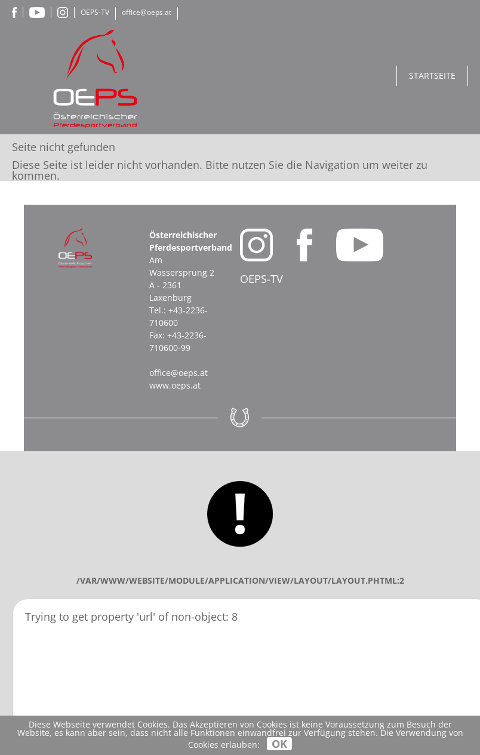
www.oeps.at (175, 385)
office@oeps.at (146, 12)
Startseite (432, 75)
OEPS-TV (95, 12)
